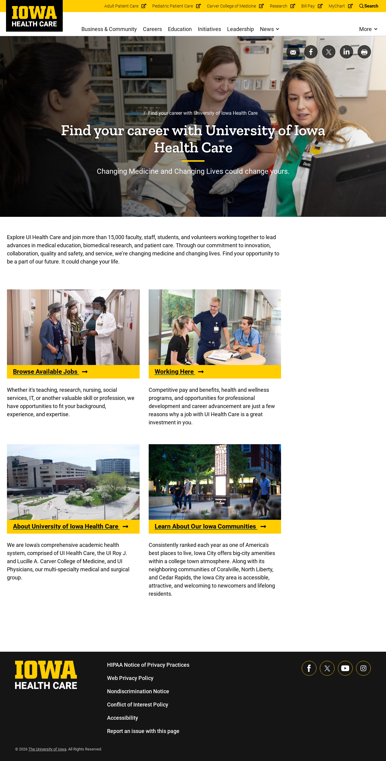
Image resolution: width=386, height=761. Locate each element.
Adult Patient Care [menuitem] (123, 6)
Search (371, 6)
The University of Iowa (48, 749)
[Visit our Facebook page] (309, 668)
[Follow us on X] (327, 668)
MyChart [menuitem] (337, 6)
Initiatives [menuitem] (209, 29)
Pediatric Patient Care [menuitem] (173, 6)
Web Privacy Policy (130, 678)
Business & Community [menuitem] (109, 29)
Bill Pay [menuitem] (308, 6)
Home (134, 113)
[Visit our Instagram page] (363, 668)
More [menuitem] (365, 29)
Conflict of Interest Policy (137, 704)
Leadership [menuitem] (240, 29)
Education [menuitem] (180, 29)
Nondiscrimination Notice (138, 691)
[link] (34, 16)
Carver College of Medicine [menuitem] (232, 6)
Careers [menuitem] (152, 29)
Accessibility (122, 718)
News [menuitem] (267, 29)
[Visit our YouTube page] (345, 668)
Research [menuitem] (279, 6)
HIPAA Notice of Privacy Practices (148, 665)
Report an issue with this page (143, 731)
